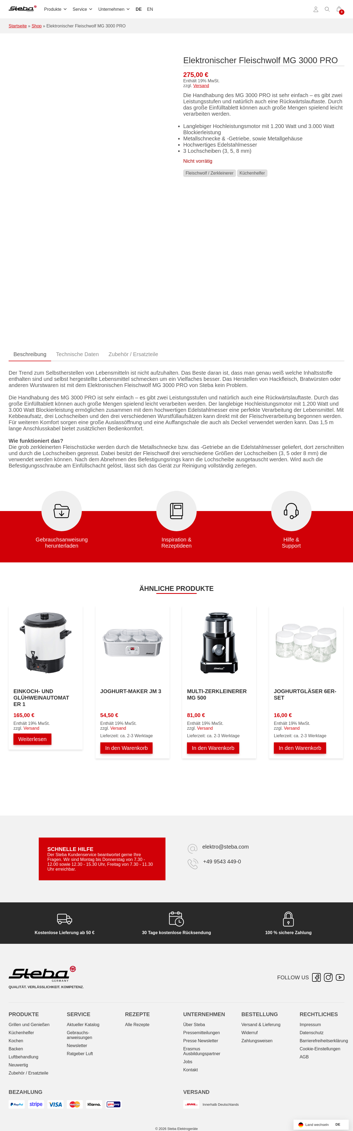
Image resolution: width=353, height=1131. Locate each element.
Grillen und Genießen (29, 1024)
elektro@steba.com (225, 847)
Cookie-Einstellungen (320, 1049)
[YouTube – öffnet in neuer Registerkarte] (340, 977)
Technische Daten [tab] (77, 354)
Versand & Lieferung (260, 1024)
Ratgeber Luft (80, 1053)
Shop (36, 26)
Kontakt (190, 1070)
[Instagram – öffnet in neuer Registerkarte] (328, 977)
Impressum (310, 1024)
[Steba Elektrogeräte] (23, 9)
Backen (16, 1049)
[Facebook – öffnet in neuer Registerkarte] (316, 977)
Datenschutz (312, 1032)
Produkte (55, 9)
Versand (201, 85)
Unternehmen (114, 9)
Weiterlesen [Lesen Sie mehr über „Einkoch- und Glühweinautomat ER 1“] (32, 739)
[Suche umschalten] (327, 9)
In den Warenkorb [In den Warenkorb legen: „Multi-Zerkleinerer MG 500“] (213, 748)
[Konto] (315, 9)
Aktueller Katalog (83, 1024)
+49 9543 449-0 (222, 861)
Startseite (18, 26)
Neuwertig (18, 1065)
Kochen (16, 1040)
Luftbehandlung (23, 1057)
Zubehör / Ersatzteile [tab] (133, 354)
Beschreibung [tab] (29, 354)
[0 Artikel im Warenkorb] (339, 9)
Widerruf (249, 1032)
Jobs (187, 1061)
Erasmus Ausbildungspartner (201, 1051)
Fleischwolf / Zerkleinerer (210, 173)
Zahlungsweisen (257, 1040)
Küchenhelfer (252, 173)
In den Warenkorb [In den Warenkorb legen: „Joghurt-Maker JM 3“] (126, 748)
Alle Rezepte (137, 1024)
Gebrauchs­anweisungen (79, 1035)
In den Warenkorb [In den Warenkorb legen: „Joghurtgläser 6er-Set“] (300, 748)
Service (83, 9)
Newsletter (77, 1045)
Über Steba (194, 1024)
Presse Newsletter (200, 1040)
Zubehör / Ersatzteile (28, 1073)
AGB (304, 1057)
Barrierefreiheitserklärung (324, 1040)
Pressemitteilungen (201, 1032)
